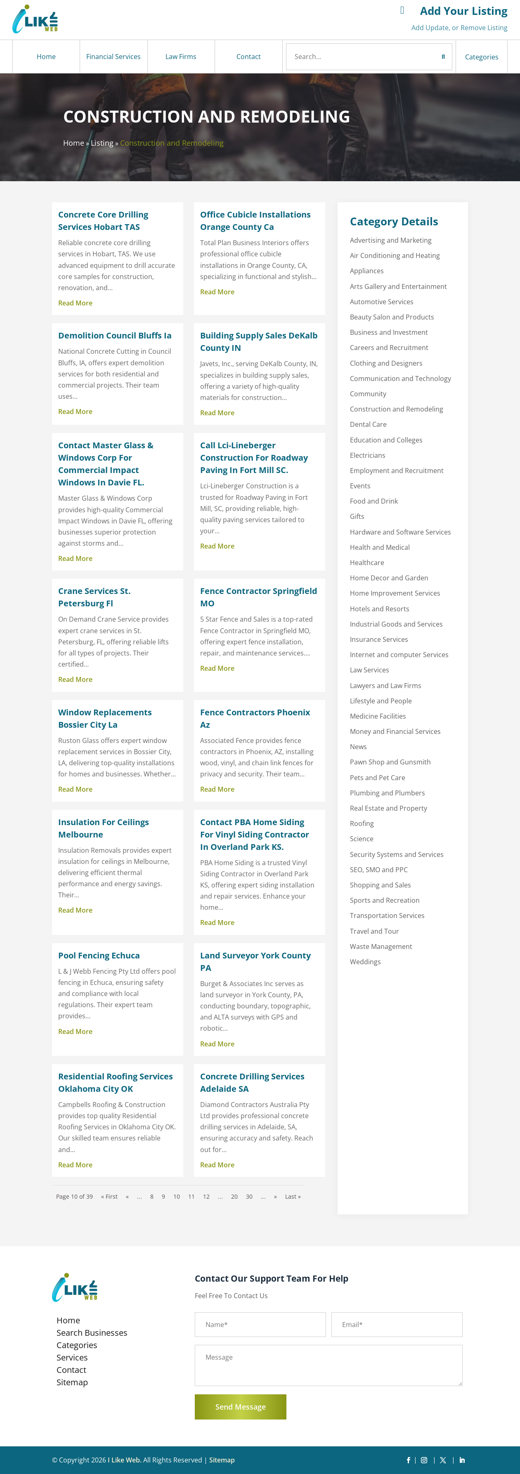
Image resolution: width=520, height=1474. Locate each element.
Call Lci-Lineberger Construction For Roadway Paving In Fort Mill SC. (254, 458)
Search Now (428, 56)
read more (75, 303)
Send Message (240, 1407)
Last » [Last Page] (293, 1196)
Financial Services (113, 56)
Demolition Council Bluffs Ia (115, 335)
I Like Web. (125, 1460)
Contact (248, 56)
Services (72, 1359)
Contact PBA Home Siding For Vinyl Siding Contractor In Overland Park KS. (254, 834)
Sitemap (72, 1383)
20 (234, 1196)
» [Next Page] (275, 1196)
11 (191, 1196)
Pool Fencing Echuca (99, 955)
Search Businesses (92, 1334)
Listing (102, 143)
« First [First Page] (109, 1196)
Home (46, 56)
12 (206, 1196)
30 (249, 1196)
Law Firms (180, 56)
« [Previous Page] (127, 1196)
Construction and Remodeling (172, 143)
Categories (482, 57)
